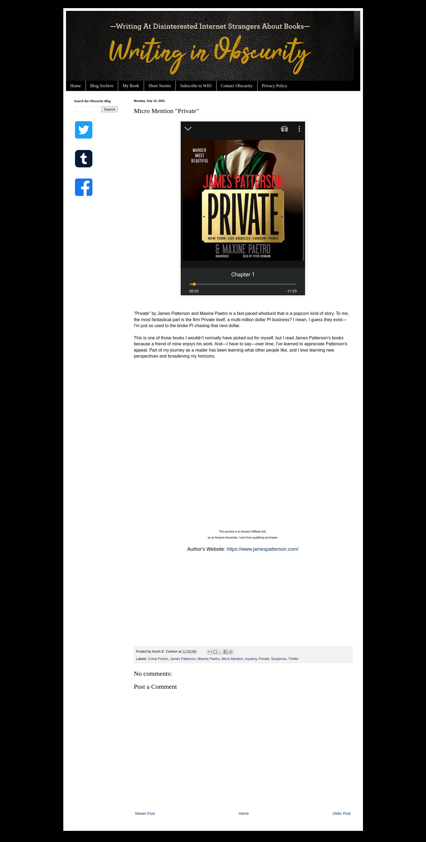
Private (264, 659)
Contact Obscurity (237, 85)
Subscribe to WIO (195, 85)
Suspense (278, 659)
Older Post (341, 813)
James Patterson (183, 659)
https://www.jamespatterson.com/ (263, 549)
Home (75, 85)
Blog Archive (102, 85)
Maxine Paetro (209, 659)
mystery (251, 659)
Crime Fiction (158, 659)
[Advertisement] (243, 602)
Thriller (293, 659)
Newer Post (145, 813)
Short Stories (159, 85)
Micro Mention (232, 659)
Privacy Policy (274, 85)
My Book (131, 85)
